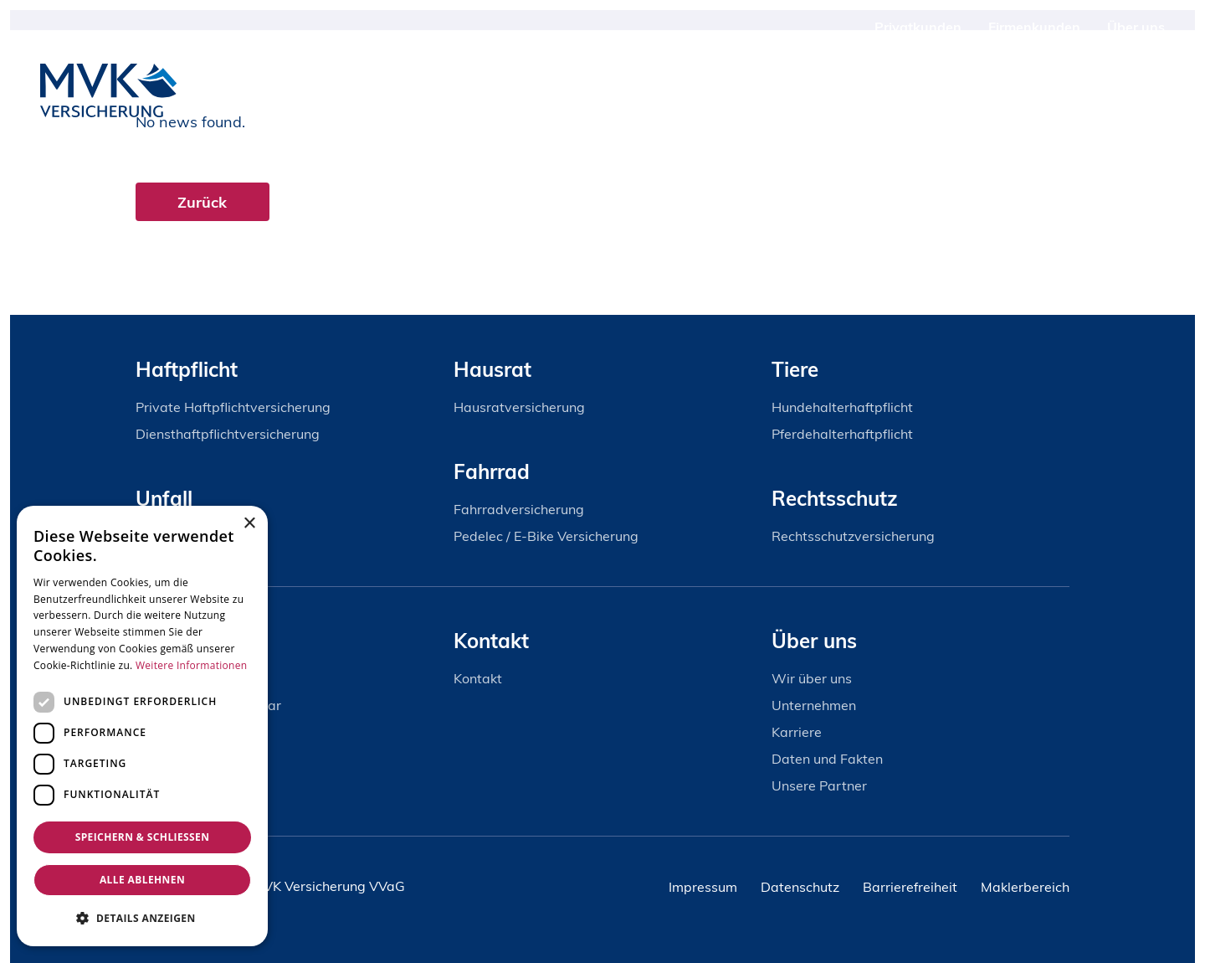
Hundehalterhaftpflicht (842, 407)
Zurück (203, 202)
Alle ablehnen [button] (142, 880)
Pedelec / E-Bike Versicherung (546, 536)
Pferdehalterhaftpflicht (842, 433)
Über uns (1136, 26)
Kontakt (1101, 90)
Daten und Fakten (827, 758)
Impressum (703, 886)
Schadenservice (988, 90)
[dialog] (142, 726)
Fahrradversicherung (519, 509)
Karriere (797, 732)
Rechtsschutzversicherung (853, 536)
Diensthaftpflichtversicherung (228, 433)
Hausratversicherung (519, 407)
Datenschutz (800, 886)
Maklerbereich (1025, 886)
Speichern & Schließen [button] (142, 837)
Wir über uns (812, 678)
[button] (142, 918)
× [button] (249, 524)
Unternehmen (814, 705)
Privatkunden (917, 26)
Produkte (871, 90)
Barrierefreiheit (910, 886)
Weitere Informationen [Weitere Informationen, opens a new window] (192, 665)
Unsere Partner (819, 785)
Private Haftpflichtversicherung (233, 407)
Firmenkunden (1034, 26)
